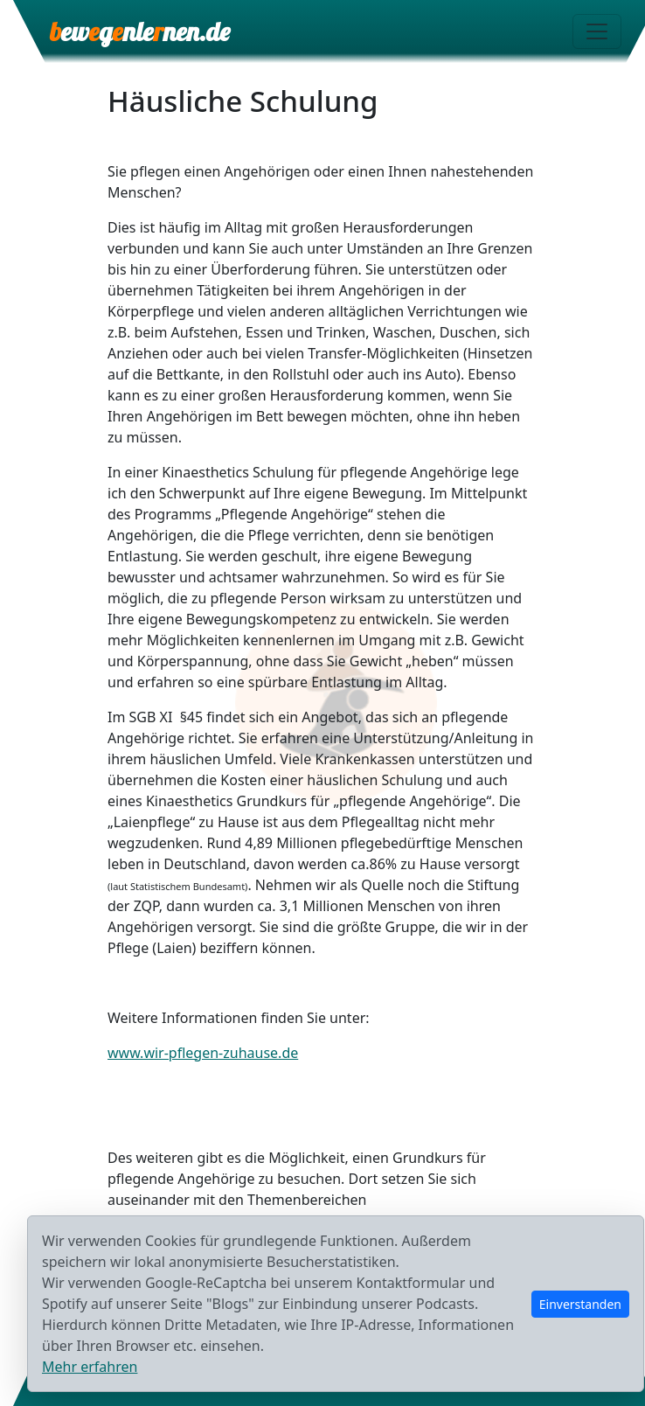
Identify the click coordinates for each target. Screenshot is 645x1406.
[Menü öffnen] (596, 31)
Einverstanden (580, 1304)
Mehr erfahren (89, 1366)
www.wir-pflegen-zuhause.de (203, 1052)
